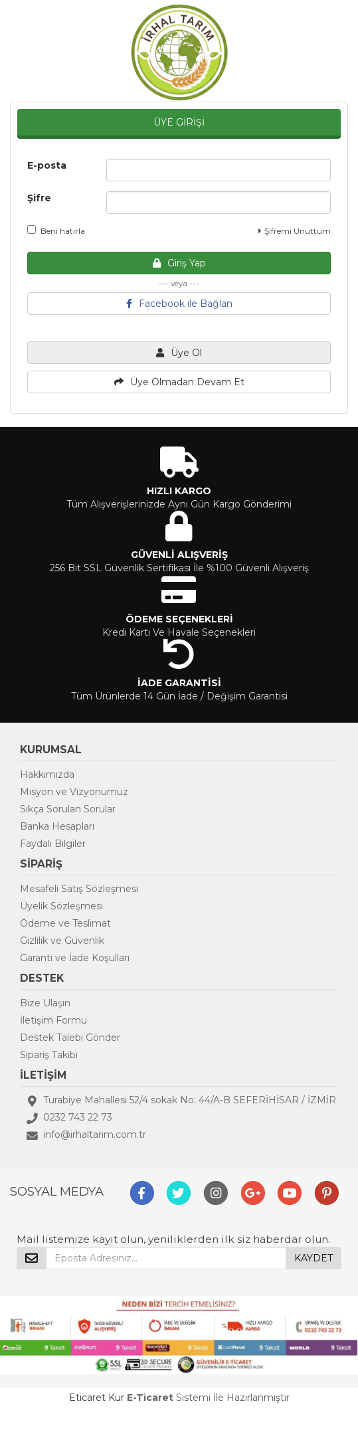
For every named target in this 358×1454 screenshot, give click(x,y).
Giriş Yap (179, 263)
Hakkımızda (47, 774)
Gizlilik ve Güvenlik (62, 941)
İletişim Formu (53, 1020)
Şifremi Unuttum (294, 231)
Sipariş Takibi (49, 1055)
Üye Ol (179, 353)
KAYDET (313, 1258)
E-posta (46, 165)
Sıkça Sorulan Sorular (68, 809)
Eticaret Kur (96, 1398)
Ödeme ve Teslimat (65, 923)
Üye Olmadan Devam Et (179, 382)
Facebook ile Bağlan (179, 304)
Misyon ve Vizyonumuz (74, 792)
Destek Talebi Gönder (70, 1038)
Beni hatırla (56, 230)
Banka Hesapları (57, 826)
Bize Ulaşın (45, 1003)
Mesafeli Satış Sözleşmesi (79, 889)
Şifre (39, 198)
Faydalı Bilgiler (53, 844)
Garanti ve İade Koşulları (75, 958)
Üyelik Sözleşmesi (61, 906)
